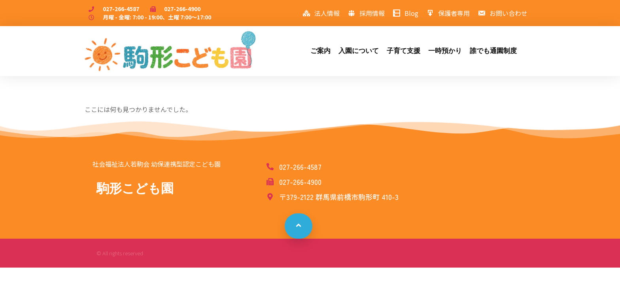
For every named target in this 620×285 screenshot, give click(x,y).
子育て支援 (403, 50)
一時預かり (445, 50)
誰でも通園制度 (493, 50)
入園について (358, 50)
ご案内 (320, 50)
